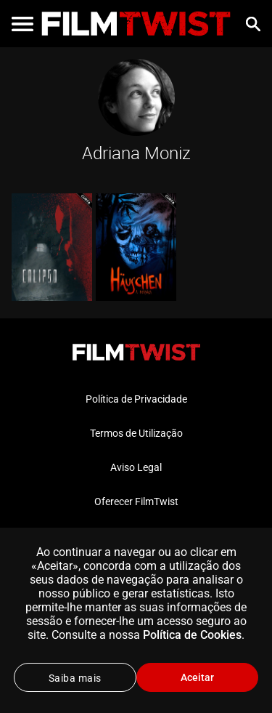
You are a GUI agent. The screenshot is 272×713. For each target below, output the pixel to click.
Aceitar (197, 677)
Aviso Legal (136, 467)
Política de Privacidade (136, 399)
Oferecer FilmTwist (136, 501)
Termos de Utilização (136, 433)
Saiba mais (75, 678)
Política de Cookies (192, 635)
